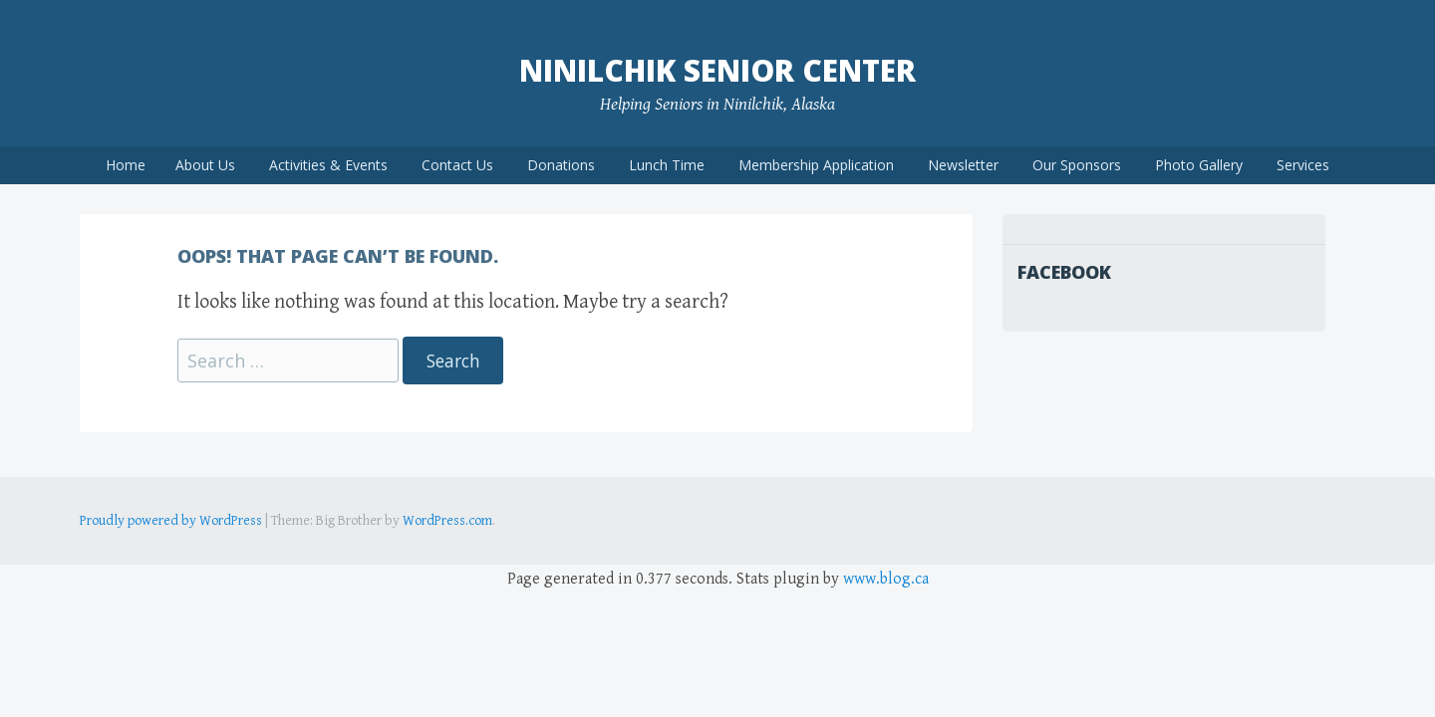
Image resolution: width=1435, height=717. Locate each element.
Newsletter (963, 164)
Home (125, 164)
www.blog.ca (886, 579)
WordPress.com (447, 521)
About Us (205, 164)
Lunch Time (667, 164)
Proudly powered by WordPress (171, 521)
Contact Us (457, 164)
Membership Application (816, 164)
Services (1303, 164)
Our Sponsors (1076, 164)
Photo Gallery (1199, 164)
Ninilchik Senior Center (717, 70)
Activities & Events (328, 164)
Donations (561, 164)
